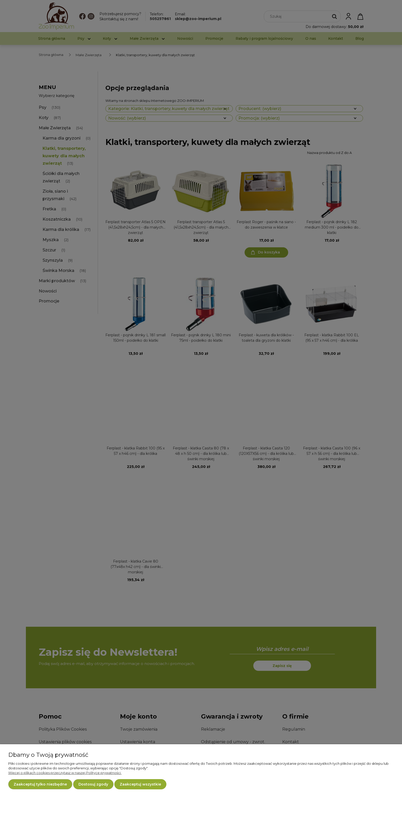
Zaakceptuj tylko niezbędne (40, 784)
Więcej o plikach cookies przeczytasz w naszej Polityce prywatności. (65, 773)
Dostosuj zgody (93, 784)
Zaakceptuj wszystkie (140, 784)
